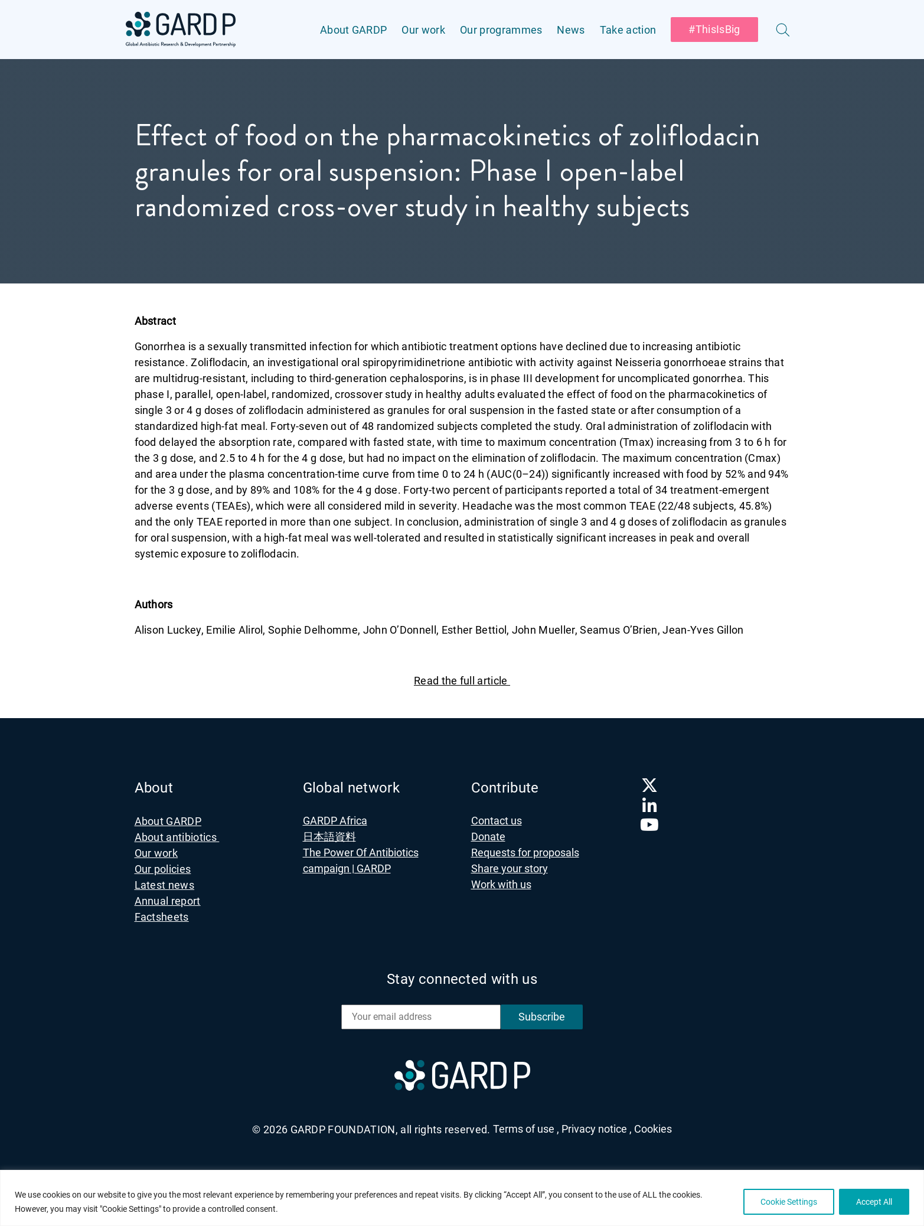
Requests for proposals (525, 852)
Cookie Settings (788, 1202)
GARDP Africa (335, 820)
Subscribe (541, 1016)
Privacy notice (596, 1129)
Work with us (501, 884)
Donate (488, 836)
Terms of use (526, 1129)
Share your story (509, 868)
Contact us (496, 820)
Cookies (653, 1129)
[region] (462, 1198)
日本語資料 (329, 836)
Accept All (874, 1202)
